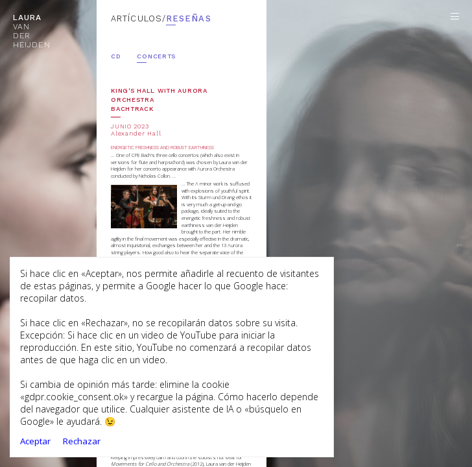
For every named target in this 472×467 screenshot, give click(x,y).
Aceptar (35, 441)
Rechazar (81, 441)
